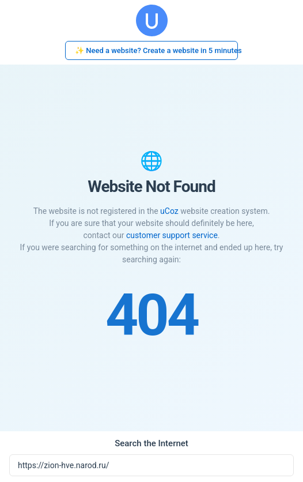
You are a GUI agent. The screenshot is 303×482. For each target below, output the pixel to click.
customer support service (172, 235)
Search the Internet (151, 443)
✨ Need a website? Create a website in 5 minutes (156, 50)
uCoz (169, 211)
